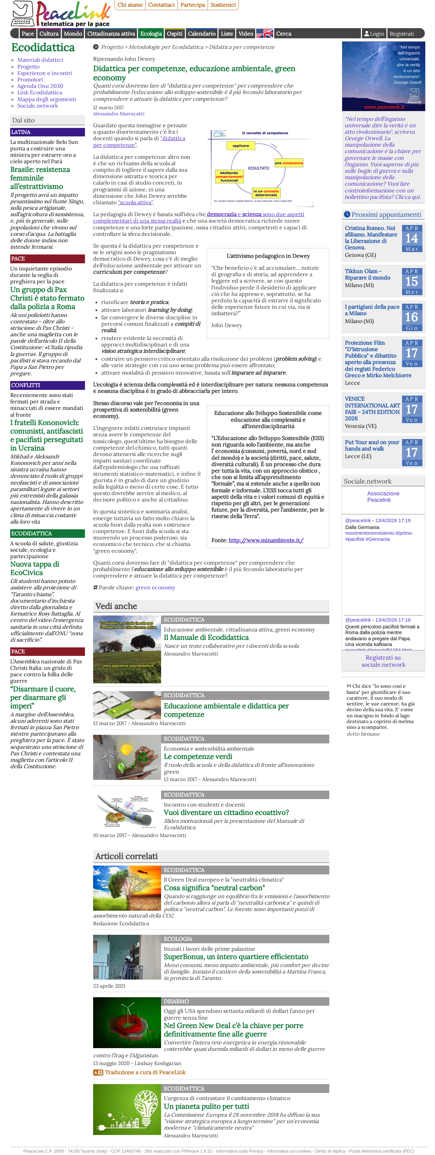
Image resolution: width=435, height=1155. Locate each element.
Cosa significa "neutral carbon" (214, 887)
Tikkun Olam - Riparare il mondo (367, 274)
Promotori (30, 79)
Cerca (283, 33)
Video (246, 33)
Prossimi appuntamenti (386, 214)
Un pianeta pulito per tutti (206, 1106)
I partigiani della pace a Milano (372, 310)
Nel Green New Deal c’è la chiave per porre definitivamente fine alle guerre (233, 1030)
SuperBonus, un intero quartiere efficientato (236, 956)
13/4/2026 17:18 (393, 620)
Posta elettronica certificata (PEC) (381, 1151)
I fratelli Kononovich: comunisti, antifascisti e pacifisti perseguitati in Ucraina (46, 435)
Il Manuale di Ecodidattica (206, 637)
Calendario (201, 33)
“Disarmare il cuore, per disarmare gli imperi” (42, 697)
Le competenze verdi (198, 756)
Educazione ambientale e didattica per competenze (226, 710)
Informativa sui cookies (289, 1151)
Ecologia (151, 33)
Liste (227, 33)
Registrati (402, 33)
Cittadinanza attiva (111, 33)
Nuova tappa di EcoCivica (34, 568)
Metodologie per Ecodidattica (165, 46)
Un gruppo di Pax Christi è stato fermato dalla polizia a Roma (47, 298)
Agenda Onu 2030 (40, 85)
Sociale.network (37, 105)
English (264, 33)
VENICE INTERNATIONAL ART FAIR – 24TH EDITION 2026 (372, 408)
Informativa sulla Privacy (239, 1151)
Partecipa (192, 4)
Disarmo (176, 1001)
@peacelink (358, 520)
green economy (155, 587)
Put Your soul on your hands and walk (372, 445)
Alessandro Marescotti (118, 114)
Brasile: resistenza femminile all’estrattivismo (40, 178)
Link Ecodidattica (39, 92)
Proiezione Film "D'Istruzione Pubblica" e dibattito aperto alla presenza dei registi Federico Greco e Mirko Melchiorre (378, 359)
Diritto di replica (330, 1151)
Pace (28, 33)
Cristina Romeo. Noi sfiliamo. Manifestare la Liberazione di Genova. (371, 238)
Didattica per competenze (242, 46)
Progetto (28, 66)
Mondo (73, 33)
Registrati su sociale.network (383, 661)
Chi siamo (130, 4)
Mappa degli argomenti (46, 99)
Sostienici (223, 4)
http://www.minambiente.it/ (266, 540)
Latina (20, 132)
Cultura (48, 33)
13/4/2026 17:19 (393, 520)
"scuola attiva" (135, 202)
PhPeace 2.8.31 (196, 1151)
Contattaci (161, 4)
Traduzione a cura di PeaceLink (145, 1072)
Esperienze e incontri (44, 73)
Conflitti (25, 385)
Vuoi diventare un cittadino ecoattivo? (226, 812)
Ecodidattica (43, 47)
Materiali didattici (40, 59)
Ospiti (174, 33)
